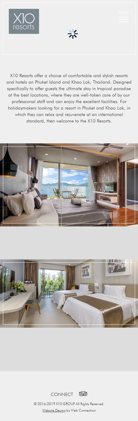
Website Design (53, 410)
